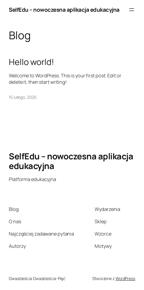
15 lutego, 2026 (23, 97)
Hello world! (31, 61)
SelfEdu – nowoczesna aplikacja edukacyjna (64, 9)
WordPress (125, 278)
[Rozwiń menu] (131, 9)
